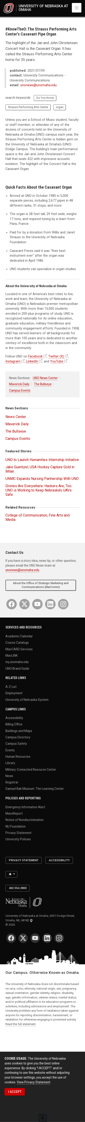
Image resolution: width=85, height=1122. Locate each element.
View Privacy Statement (33, 1082)
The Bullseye (43, 384)
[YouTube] (37, 604)
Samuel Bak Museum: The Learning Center (34, 788)
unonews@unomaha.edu (38, 85)
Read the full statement (20, 1024)
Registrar (11, 782)
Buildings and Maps (18, 730)
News (9, 776)
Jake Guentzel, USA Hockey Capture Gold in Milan (39, 469)
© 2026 (10, 924)
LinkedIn (32, 361)
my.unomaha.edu (17, 662)
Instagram (12, 361)
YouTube (56, 361)
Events (10, 750)
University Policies (18, 839)
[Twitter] (24, 604)
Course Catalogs (17, 642)
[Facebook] (11, 604)
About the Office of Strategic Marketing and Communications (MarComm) (40, 585)
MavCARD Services (19, 649)
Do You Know (45, 97)
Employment (13, 693)
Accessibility (14, 718)
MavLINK (11, 655)
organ (59, 107)
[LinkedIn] (50, 604)
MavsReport (14, 813)
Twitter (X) (56, 356)
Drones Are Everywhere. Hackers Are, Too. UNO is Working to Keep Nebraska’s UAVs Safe (38, 490)
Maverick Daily (19, 384)
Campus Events (19, 390)
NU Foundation (15, 826)
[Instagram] (63, 604)
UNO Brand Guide (17, 668)
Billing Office (13, 724)
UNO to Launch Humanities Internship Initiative (42, 460)
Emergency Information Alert (25, 807)
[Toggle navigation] (76, 8)
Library (10, 763)
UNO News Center (45, 378)
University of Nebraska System (27, 699)
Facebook (35, 356)
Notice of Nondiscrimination (24, 820)
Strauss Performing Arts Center (28, 107)
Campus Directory (17, 737)
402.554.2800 (18, 888)
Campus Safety (16, 743)
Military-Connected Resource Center (30, 769)
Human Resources (17, 756)
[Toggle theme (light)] (11, 874)
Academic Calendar (19, 636)
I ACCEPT (15, 1092)
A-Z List (11, 687)
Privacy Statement (18, 833)
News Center (15, 417)
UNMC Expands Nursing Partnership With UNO (42, 478)
